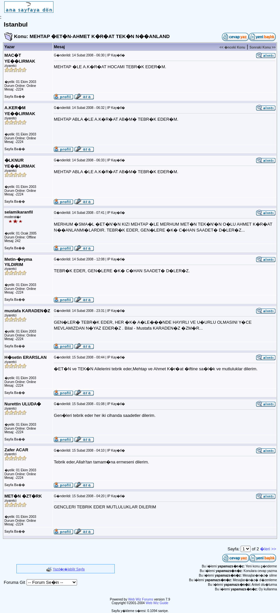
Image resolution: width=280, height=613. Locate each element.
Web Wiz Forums (140, 599)
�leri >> (268, 548)
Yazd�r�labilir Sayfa (69, 569)
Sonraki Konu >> (262, 47)
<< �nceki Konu (232, 47)
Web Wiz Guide (157, 603)
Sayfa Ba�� (15, 96)
